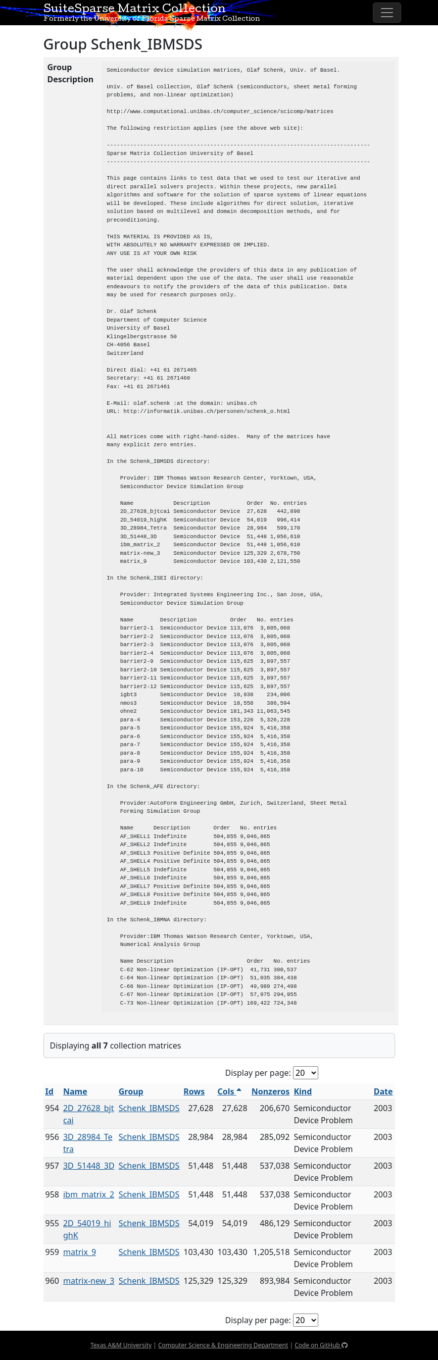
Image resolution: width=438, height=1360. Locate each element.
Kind (303, 1091)
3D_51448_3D (89, 1165)
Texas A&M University (121, 1345)
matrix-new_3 (89, 1280)
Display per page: (258, 1072)
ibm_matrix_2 (88, 1194)
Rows (194, 1091)
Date (383, 1091)
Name (75, 1091)
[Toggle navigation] (387, 13)
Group (131, 1091)
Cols (229, 1091)
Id (49, 1091)
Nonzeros (271, 1091)
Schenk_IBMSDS (149, 1108)
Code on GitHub (321, 1345)
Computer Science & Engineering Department (223, 1345)
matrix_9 (79, 1252)
